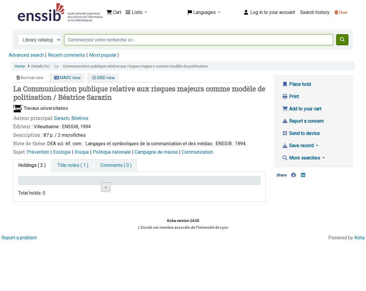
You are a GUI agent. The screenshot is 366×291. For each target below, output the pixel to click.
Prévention (38, 152)
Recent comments (66, 55)
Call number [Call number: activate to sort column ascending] (154, 188)
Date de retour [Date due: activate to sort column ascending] (237, 188)
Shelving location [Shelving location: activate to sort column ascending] (110, 185)
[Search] (342, 39)
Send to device (301, 133)
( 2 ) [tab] (32, 165)
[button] (113, 12)
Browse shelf (157, 207)
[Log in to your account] (269, 12)
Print (290, 96)
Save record (298, 145)
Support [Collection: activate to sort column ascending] (70, 188)
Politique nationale (112, 152)
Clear (341, 12)
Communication (197, 152)
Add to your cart (301, 109)
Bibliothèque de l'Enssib (31, 8)
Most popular (102, 55)
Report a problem (19, 286)
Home (20, 66)
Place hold (296, 84)
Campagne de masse (157, 152)
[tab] (72, 165)
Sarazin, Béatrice (71, 118)
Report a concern (303, 121)
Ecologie (62, 152)
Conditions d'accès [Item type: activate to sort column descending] (32, 185)
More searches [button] (301, 158)
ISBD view (103, 77)
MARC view (67, 77)
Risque (82, 152)
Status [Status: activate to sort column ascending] (189, 188)
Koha (359, 286)
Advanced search (26, 55)
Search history (314, 12)
